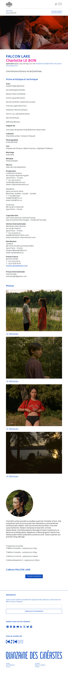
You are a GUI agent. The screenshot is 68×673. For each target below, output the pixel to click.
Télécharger (12, 334)
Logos (8, 663)
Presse (8, 666)
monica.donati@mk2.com (17, 266)
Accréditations (10, 665)
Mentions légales (40, 665)
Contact (37, 663)
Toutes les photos (34, 576)
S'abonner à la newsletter (34, 611)
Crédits (37, 666)
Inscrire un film (56, 12)
